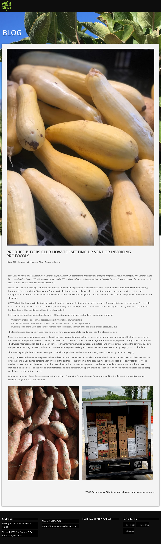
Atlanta (109, 492)
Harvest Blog (37, 262)
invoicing (140, 492)
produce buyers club (124, 492)
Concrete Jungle (52, 262)
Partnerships (98, 492)
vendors (150, 492)
